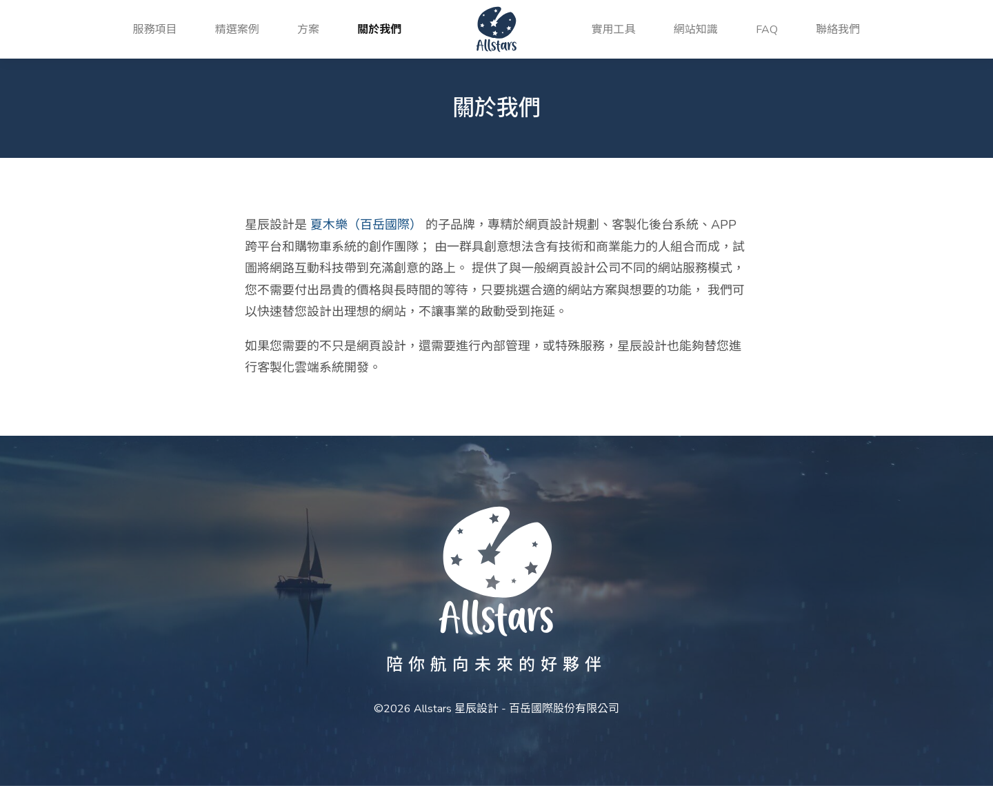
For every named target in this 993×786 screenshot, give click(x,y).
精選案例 (237, 29)
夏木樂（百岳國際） (366, 224)
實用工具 (614, 29)
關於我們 (379, 29)
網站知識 (696, 29)
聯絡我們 (838, 29)
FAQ (767, 29)
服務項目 (155, 29)
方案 (308, 29)
